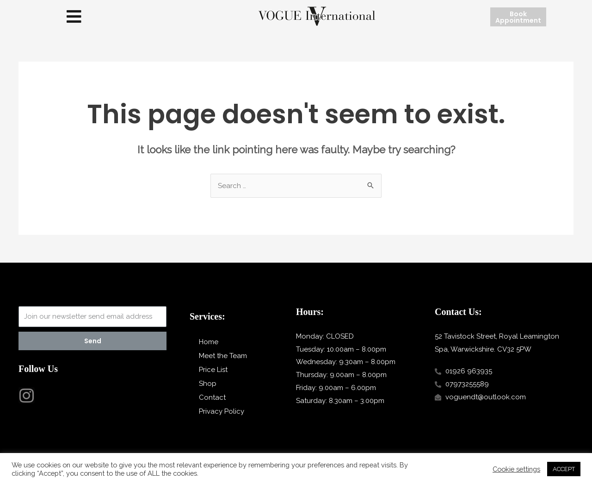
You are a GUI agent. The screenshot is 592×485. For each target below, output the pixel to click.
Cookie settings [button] (516, 469)
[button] (74, 17)
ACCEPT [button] (564, 469)
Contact (212, 397)
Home (208, 342)
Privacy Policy (221, 411)
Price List (213, 369)
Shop (207, 383)
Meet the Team (223, 356)
